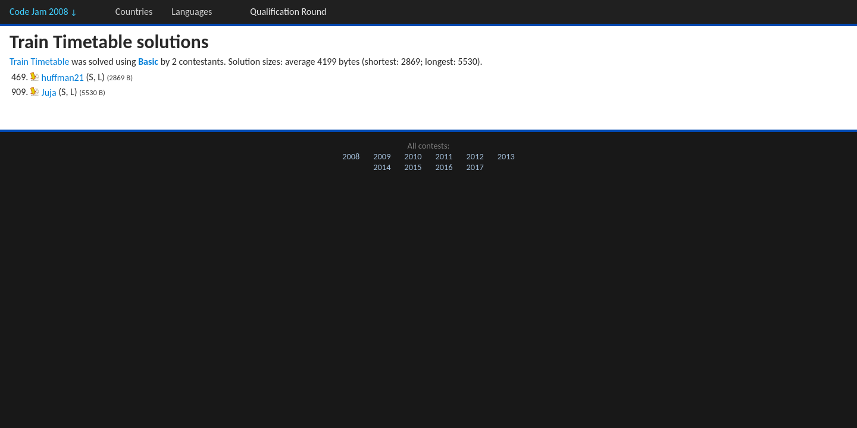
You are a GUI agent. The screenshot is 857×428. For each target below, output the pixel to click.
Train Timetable (39, 61)
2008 (350, 156)
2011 (443, 156)
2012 (475, 156)
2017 (475, 167)
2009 (381, 156)
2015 (412, 167)
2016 (443, 167)
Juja (49, 92)
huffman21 (63, 77)
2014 (381, 167)
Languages (191, 11)
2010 (412, 156)
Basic (148, 61)
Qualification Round (288, 11)
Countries (133, 11)
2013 (506, 156)
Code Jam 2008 (43, 11)
